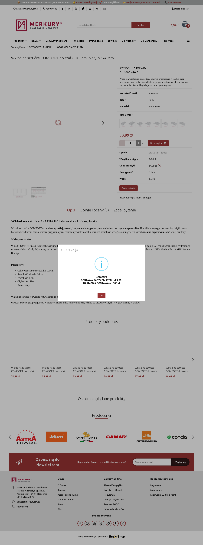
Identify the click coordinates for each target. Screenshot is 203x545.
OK (101, 295)
